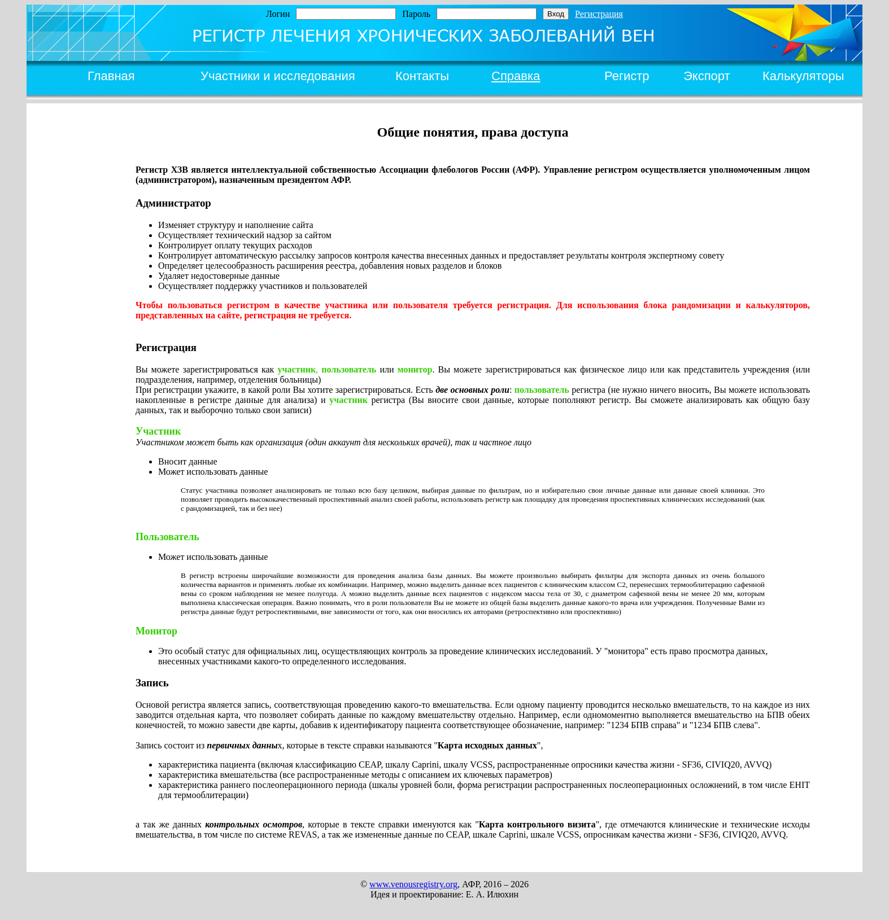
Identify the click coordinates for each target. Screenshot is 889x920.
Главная (111, 76)
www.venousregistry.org (413, 884)
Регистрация (599, 14)
